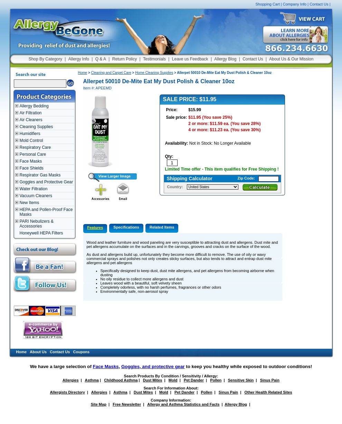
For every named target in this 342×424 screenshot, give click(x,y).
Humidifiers (30, 133)
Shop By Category (45, 59)
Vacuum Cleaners (36, 195)
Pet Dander (194, 380)
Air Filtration (31, 112)
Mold (173, 380)
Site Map (98, 404)
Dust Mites (152, 380)
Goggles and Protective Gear (46, 182)
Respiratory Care (35, 147)
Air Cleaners (31, 119)
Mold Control (31, 140)
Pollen (215, 380)
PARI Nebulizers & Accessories (37, 224)
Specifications (126, 227)
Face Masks (31, 161)
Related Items (162, 227)
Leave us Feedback (190, 59)
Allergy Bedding (34, 106)
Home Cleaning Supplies (154, 73)
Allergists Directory (67, 392)
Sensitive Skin (241, 380)
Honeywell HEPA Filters (41, 233)
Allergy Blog (225, 59)
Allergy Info (78, 59)
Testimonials (154, 59)
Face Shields (32, 168)
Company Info (294, 4)
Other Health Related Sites (268, 392)
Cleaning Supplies (36, 126)
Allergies (70, 380)
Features (95, 227)
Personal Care (33, 154)
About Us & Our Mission (291, 59)
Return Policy (124, 59)
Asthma (92, 380)
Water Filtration (34, 188)
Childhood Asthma (120, 380)
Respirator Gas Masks (40, 175)
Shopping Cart (267, 4)
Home (82, 73)
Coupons (81, 352)
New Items (29, 202)
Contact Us (319, 4)
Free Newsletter (127, 404)
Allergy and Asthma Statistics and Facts (183, 404)
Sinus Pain (269, 380)
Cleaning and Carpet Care (111, 73)
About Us (38, 352)
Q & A (100, 59)
